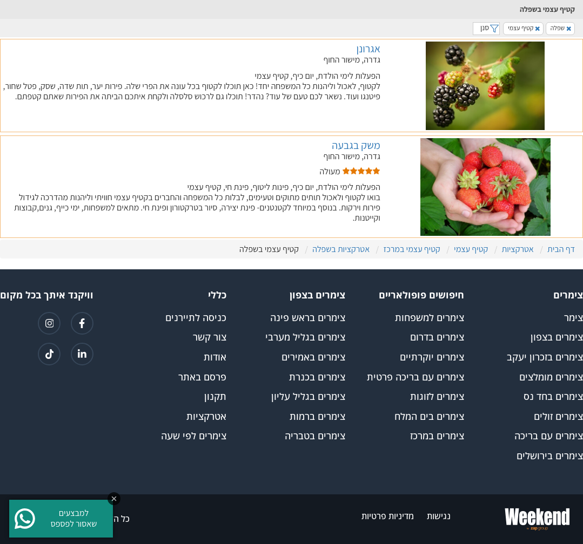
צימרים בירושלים (550, 456)
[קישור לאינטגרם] (49, 323)
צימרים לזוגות (437, 397)
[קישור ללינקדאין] (82, 354)
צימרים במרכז (437, 436)
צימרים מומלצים (551, 377)
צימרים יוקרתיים (432, 357)
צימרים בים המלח (429, 417)
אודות (215, 357)
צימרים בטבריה (315, 436)
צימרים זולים (558, 417)
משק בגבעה (356, 145)
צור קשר (209, 337)
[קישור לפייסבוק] (82, 323)
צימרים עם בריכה (548, 436)
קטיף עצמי (524, 28)
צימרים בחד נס (553, 397)
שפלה (561, 28)
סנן (486, 27)
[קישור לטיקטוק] (49, 354)
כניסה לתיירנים (195, 318)
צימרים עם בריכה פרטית (415, 377)
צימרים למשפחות (429, 318)
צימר (573, 318)
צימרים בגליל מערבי (305, 337)
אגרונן (368, 49)
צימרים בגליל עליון (308, 397)
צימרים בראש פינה (307, 318)
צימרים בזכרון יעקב (545, 357)
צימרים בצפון (557, 337)
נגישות (439, 516)
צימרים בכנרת (317, 377)
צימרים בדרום (437, 337)
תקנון (215, 397)
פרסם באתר (202, 377)
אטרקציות (206, 417)
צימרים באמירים (313, 357)
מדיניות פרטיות (387, 516)
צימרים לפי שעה (193, 436)
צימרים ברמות (317, 417)
